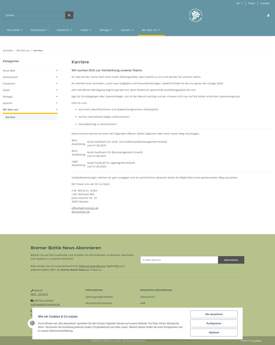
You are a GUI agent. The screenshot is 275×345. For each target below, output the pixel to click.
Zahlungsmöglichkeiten (99, 296)
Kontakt (264, 3)
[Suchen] (34, 15)
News (251, 3)
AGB (142, 303)
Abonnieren (231, 260)
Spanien (7, 103)
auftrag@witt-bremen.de (45, 304)
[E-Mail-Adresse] (179, 260)
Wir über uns (10, 109)
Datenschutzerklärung (92, 266)
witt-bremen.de (81, 211)
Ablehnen (214, 332)
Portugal (8, 96)
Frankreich (9, 83)
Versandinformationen (99, 303)
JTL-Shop (257, 340)
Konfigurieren (213, 323)
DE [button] (238, 3)
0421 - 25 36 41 (39, 294)
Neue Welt (9, 70)
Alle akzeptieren (214, 314)
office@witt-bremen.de (85, 208)
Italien (6, 90)
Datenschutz (147, 296)
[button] (268, 15)
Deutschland (10, 77)
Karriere (10, 117)
